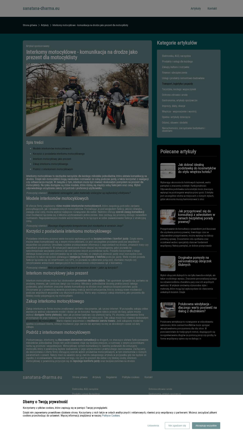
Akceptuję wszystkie (206, 425)
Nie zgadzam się (177, 425)
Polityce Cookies (111, 415)
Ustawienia (153, 425)
